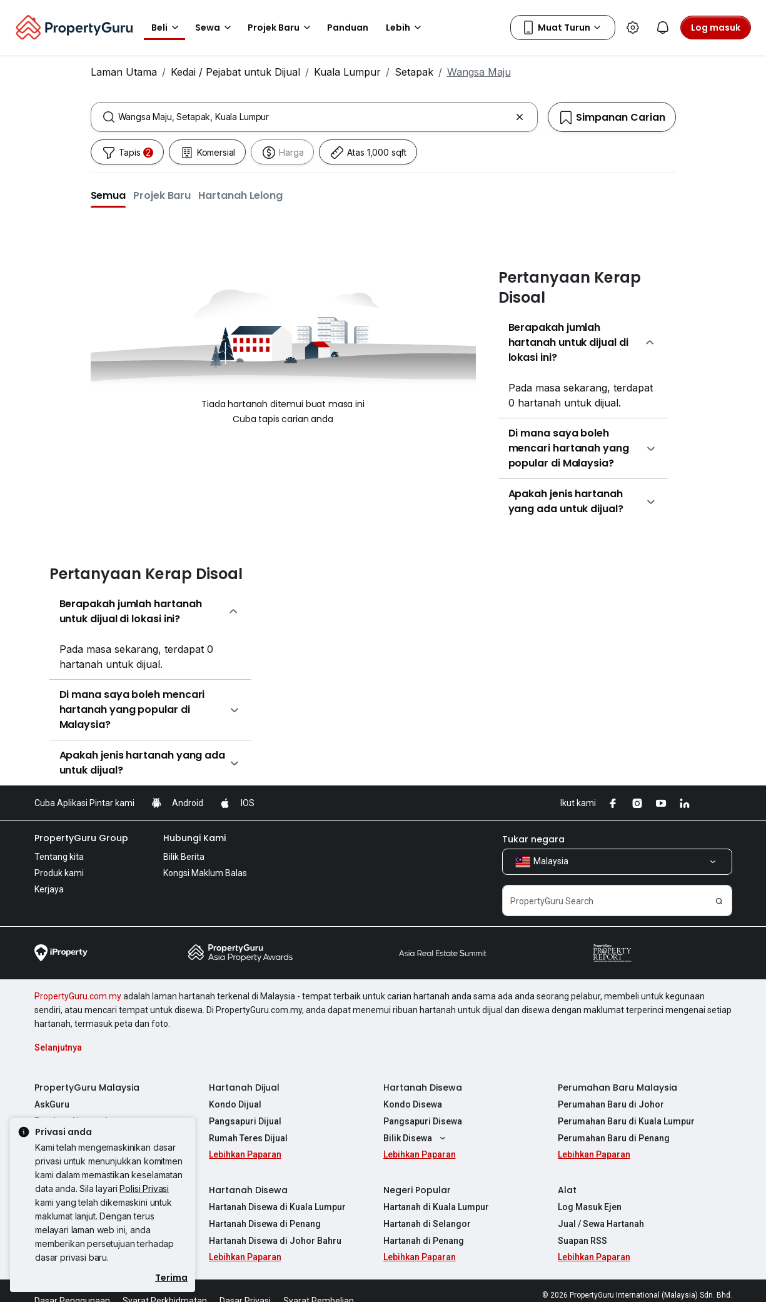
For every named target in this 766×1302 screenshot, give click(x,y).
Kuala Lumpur (347, 72)
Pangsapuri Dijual (245, 1121)
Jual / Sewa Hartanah (601, 1224)
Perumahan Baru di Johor (611, 1104)
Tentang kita (59, 857)
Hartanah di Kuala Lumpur (436, 1207)
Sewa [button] (215, 27)
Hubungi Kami (194, 838)
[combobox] (314, 117)
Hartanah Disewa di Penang (265, 1224)
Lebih (405, 27)
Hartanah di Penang (423, 1241)
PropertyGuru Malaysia (86, 1087)
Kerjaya (49, 889)
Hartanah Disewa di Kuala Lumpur (277, 1207)
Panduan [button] (347, 27)
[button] (108, 195)
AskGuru (51, 1104)
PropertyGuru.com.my (77, 996)
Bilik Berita (183, 857)
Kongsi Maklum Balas (205, 873)
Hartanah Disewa (422, 1087)
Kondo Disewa (412, 1104)
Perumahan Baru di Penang (614, 1138)
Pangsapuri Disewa (422, 1121)
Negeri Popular (417, 1190)
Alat (567, 1190)
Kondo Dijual (235, 1104)
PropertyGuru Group (81, 838)
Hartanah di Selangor (427, 1224)
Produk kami (59, 873)
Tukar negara (533, 839)
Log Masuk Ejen (590, 1207)
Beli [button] (167, 27)
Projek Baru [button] (281, 27)
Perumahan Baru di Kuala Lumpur (626, 1121)
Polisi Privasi (144, 1188)
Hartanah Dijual (244, 1087)
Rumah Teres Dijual (248, 1138)
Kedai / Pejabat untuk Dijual (235, 72)
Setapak (414, 72)
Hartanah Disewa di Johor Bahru (275, 1241)
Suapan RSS (582, 1241)
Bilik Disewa (416, 1138)
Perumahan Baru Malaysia (617, 1087)
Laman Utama (124, 72)
